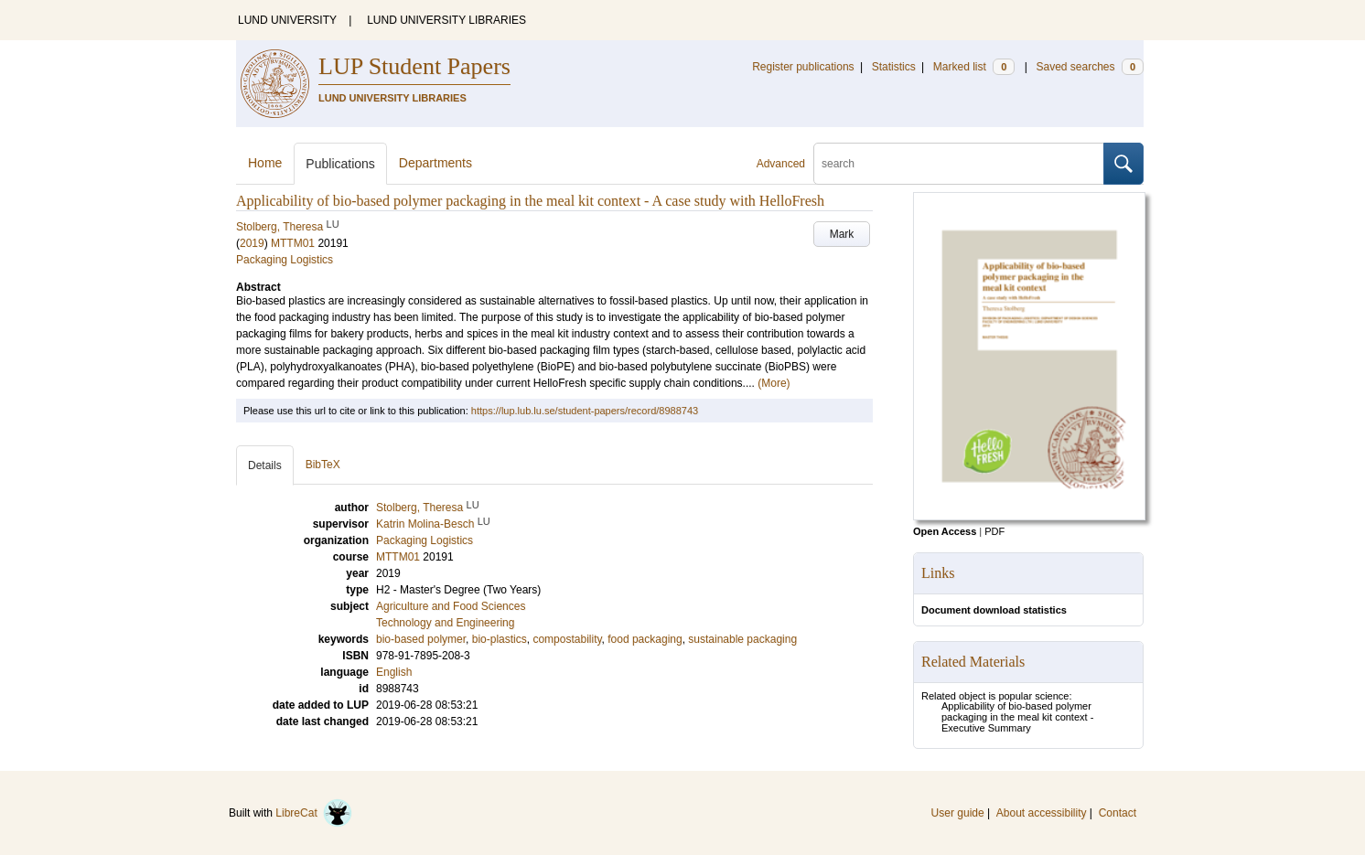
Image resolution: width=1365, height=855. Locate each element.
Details (265, 465)
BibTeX (323, 464)
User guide (957, 813)
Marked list (974, 66)
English (394, 672)
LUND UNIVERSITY (287, 20)
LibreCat (313, 813)
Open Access (944, 531)
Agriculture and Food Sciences (450, 606)
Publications (340, 163)
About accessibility (1041, 813)
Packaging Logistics (284, 259)
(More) (774, 383)
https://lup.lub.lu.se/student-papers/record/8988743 (584, 410)
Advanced (781, 163)
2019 (252, 243)
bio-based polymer (421, 639)
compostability (566, 639)
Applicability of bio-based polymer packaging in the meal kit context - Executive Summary (1017, 716)
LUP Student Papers (414, 66)
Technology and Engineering (445, 622)
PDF (994, 531)
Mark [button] (842, 234)
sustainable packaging (742, 639)
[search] (958, 164)
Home (265, 162)
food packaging (644, 639)
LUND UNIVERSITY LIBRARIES (446, 20)
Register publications (803, 66)
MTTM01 (293, 243)
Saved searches (1090, 66)
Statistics (894, 66)
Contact (1117, 813)
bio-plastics (499, 639)
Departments (435, 162)
